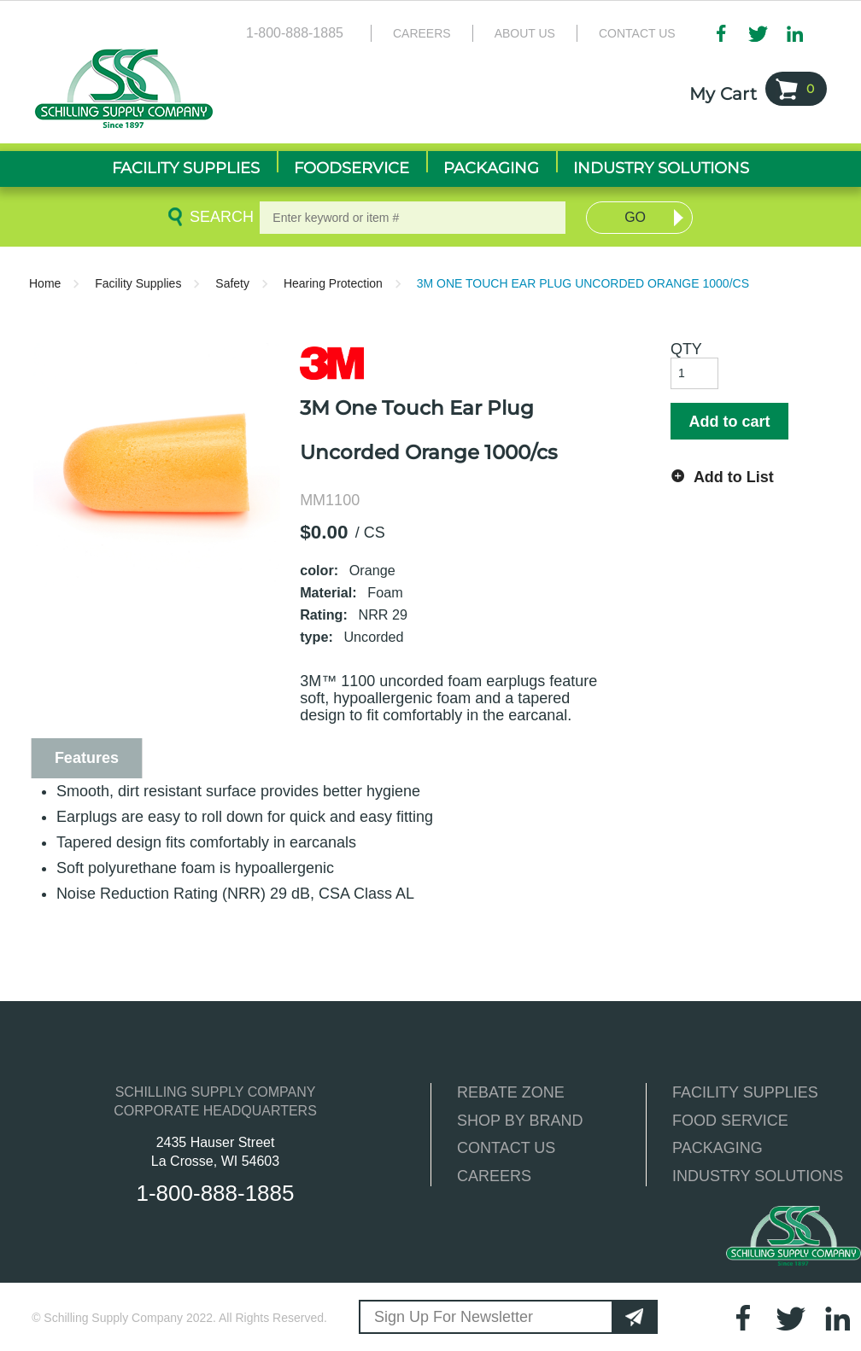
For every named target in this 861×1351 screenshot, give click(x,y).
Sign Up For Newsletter (453, 1316)
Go (635, 217)
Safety (232, 283)
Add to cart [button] (729, 421)
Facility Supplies (138, 283)
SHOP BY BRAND (520, 1120)
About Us (525, 33)
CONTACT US (506, 1147)
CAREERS (494, 1176)
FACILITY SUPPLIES (745, 1092)
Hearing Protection (333, 283)
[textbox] (412, 217)
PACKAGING (717, 1147)
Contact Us (637, 33)
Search (219, 216)
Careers (422, 33)
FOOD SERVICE (730, 1120)
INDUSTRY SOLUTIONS (757, 1176)
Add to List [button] (734, 477)
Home (45, 283)
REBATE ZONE (511, 1092)
